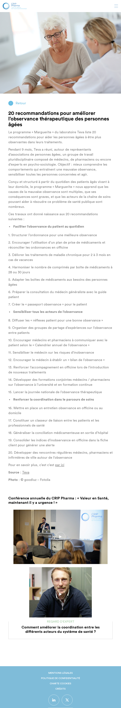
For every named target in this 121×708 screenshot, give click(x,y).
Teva (25, 472)
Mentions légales (60, 673)
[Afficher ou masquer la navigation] (116, 6)
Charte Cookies (60, 683)
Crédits (60, 689)
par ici (59, 465)
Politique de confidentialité (60, 678)
